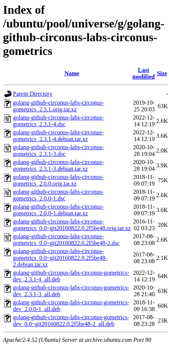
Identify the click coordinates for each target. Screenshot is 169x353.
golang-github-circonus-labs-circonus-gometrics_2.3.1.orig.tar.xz (58, 105)
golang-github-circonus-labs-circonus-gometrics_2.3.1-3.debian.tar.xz (58, 165)
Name (71, 73)
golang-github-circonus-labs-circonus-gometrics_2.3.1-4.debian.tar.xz (58, 135)
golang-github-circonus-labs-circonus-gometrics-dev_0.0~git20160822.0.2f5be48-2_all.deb (71, 320)
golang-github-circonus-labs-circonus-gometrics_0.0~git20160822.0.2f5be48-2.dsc (66, 239)
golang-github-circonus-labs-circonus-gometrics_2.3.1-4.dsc (58, 120)
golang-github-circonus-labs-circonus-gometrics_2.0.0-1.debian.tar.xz (58, 209)
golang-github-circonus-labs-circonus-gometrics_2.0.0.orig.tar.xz (58, 180)
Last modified (143, 73)
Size (162, 73)
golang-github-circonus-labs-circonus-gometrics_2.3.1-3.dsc (58, 150)
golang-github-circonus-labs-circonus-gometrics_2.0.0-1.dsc (58, 195)
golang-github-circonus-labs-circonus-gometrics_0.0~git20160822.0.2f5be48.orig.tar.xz (72, 224)
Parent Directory (32, 94)
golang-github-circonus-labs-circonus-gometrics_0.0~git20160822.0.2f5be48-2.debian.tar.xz (60, 258)
